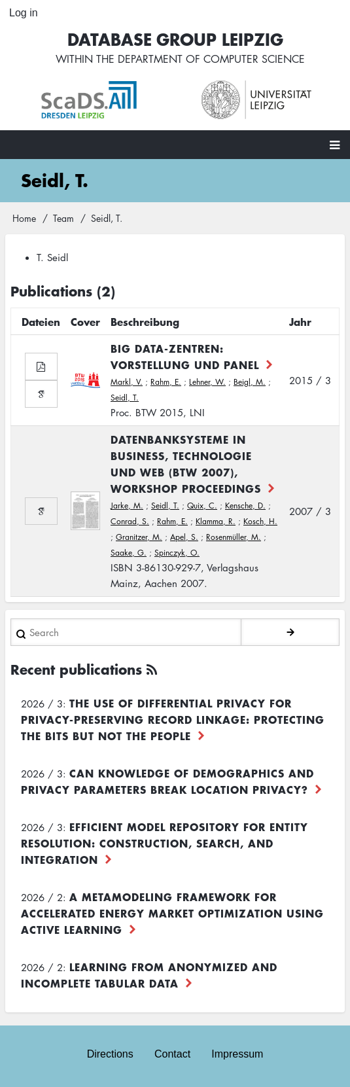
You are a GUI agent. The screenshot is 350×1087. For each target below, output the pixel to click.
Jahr (300, 321)
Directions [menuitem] (110, 1054)
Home (24, 217)
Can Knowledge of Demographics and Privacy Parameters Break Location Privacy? (167, 781)
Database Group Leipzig (175, 39)
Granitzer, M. (139, 537)
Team (63, 217)
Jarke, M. (127, 505)
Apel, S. (184, 537)
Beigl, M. (250, 381)
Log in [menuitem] (23, 12)
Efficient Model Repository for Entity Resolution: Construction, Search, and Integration (164, 843)
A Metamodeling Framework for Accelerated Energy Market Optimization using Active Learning (172, 913)
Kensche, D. (245, 505)
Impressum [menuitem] (237, 1054)
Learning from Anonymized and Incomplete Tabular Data (149, 975)
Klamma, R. (216, 521)
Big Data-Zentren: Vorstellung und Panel (185, 356)
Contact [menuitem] (172, 1054)
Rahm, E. (165, 381)
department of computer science (211, 59)
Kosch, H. (260, 521)
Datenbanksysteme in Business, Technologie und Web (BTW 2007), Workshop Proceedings (186, 463)
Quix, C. (202, 505)
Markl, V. (127, 381)
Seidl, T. (125, 397)
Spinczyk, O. (177, 552)
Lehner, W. (207, 381)
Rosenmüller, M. (233, 537)
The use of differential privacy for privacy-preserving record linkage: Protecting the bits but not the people (172, 719)
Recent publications (76, 669)
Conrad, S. (130, 521)
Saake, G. (129, 552)
